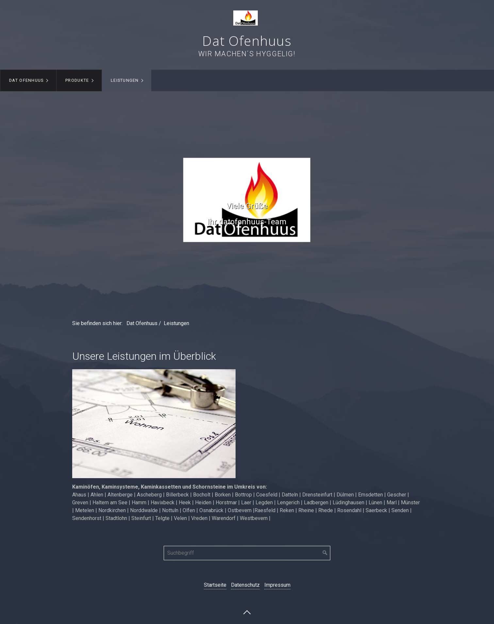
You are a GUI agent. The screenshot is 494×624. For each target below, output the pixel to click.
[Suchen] (325, 553)
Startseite (215, 585)
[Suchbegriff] (247, 553)
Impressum (277, 585)
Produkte (77, 80)
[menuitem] (28, 80)
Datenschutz (245, 585)
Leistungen (125, 80)
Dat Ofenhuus (246, 41)
